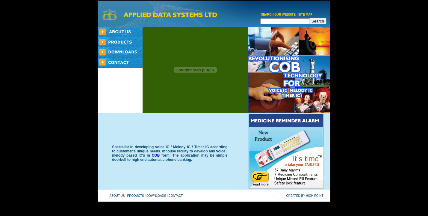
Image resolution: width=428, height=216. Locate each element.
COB (156, 155)
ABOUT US (117, 195)
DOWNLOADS (156, 195)
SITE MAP (305, 14)
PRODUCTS (135, 195)
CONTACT (176, 195)
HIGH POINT (314, 195)
